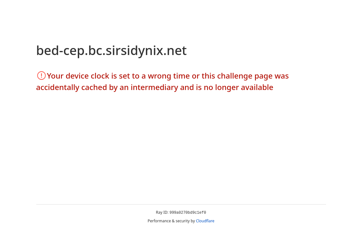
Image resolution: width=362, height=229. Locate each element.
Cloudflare (205, 221)
